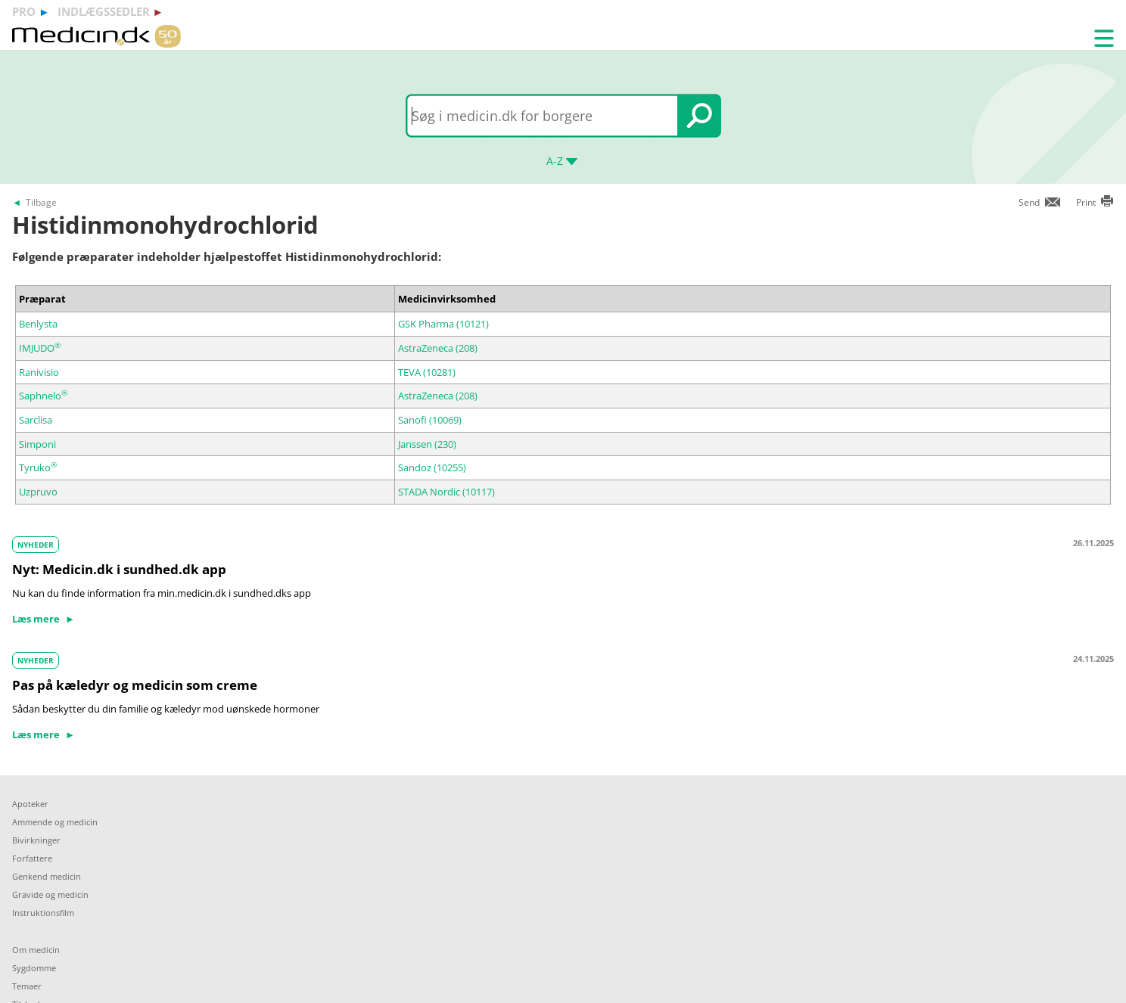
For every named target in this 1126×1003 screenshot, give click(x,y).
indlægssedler (104, 11)
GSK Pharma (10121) (443, 324)
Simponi (37, 444)
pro (24, 11)
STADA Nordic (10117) (446, 491)
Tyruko (38, 467)
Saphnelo (43, 395)
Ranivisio (39, 372)
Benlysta (38, 324)
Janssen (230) (427, 444)
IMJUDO (40, 348)
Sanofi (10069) (430, 420)
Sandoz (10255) (432, 467)
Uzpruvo (38, 491)
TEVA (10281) (427, 372)
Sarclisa (35, 420)
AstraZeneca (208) (437, 348)
